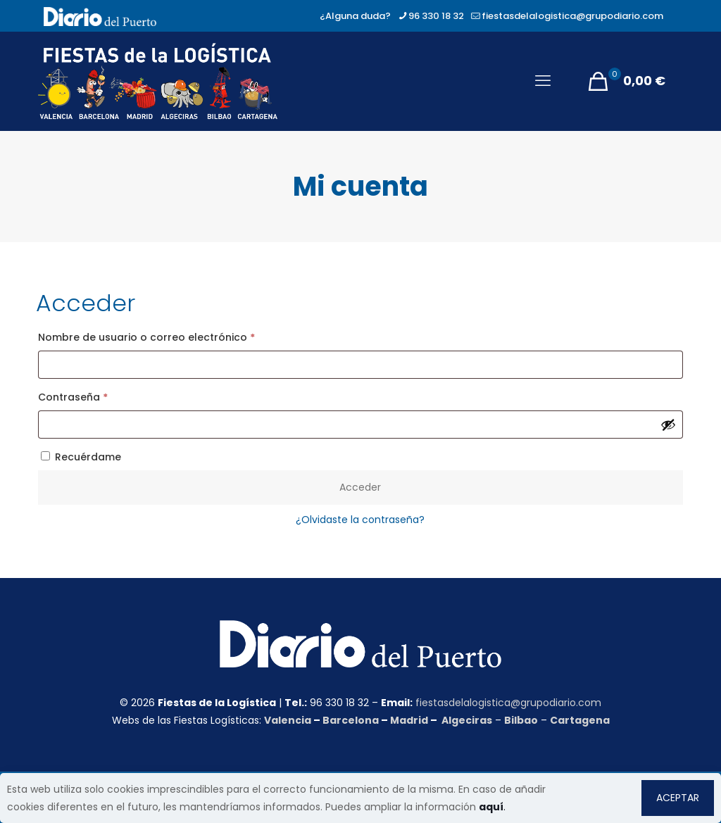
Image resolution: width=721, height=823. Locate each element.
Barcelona (350, 720)
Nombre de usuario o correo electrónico (175, 335)
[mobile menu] (543, 81)
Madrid (409, 720)
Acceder (360, 487)
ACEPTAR (677, 798)
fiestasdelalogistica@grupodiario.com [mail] (572, 16)
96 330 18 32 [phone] (436, 16)
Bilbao (521, 720)
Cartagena (580, 720)
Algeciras (466, 720)
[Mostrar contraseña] (668, 424)
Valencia (287, 720)
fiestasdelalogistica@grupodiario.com (508, 703)
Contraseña (102, 395)
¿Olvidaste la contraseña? (360, 520)
